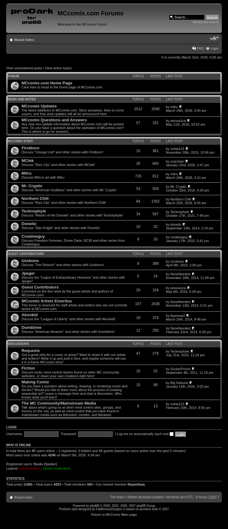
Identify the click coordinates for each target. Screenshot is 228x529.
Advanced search (206, 22)
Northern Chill (35, 198)
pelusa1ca (178, 121)
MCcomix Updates (39, 106)
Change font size (214, 38)
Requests (31, 350)
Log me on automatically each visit (145, 434)
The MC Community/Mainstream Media (59, 403)
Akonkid (30, 315)
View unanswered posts (24, 68)
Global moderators (57, 468)
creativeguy (179, 237)
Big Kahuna (179, 383)
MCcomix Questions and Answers (54, 120)
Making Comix (35, 382)
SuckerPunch (180, 369)
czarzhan (177, 161)
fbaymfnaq (136, 484)
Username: (14, 434)
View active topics (58, 68)
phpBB (94, 505)
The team (117, 497)
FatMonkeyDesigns (109, 509)
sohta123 (177, 149)
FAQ (200, 48)
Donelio (29, 223)
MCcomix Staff (20, 141)
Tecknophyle (34, 211)
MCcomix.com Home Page (47, 83)
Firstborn (30, 148)
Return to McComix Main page (114, 514)
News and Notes (22, 99)
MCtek (28, 160)
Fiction (28, 368)
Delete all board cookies (145, 497)
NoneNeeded (180, 274)
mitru (174, 107)
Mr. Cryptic (32, 186)
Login (214, 48)
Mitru (26, 173)
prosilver (145, 509)
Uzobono (30, 260)
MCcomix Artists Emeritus (47, 301)
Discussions (18, 343)
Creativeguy (33, 236)
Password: (69, 434)
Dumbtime (31, 327)
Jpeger (28, 273)
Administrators (30, 468)
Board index (24, 40)
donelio (175, 224)
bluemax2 (177, 315)
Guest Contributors (26, 254)
